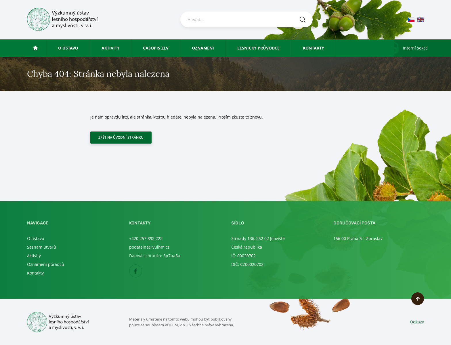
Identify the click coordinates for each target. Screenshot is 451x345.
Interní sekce (415, 48)
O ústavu (68, 48)
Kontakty (313, 48)
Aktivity (111, 48)
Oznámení (203, 48)
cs (411, 19)
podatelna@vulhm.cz (149, 247)
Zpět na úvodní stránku (121, 137)
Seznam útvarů (41, 247)
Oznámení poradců (45, 264)
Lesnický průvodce (258, 48)
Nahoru (417, 298)
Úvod (41, 48)
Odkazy (417, 322)
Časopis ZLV (156, 48)
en (420, 19)
